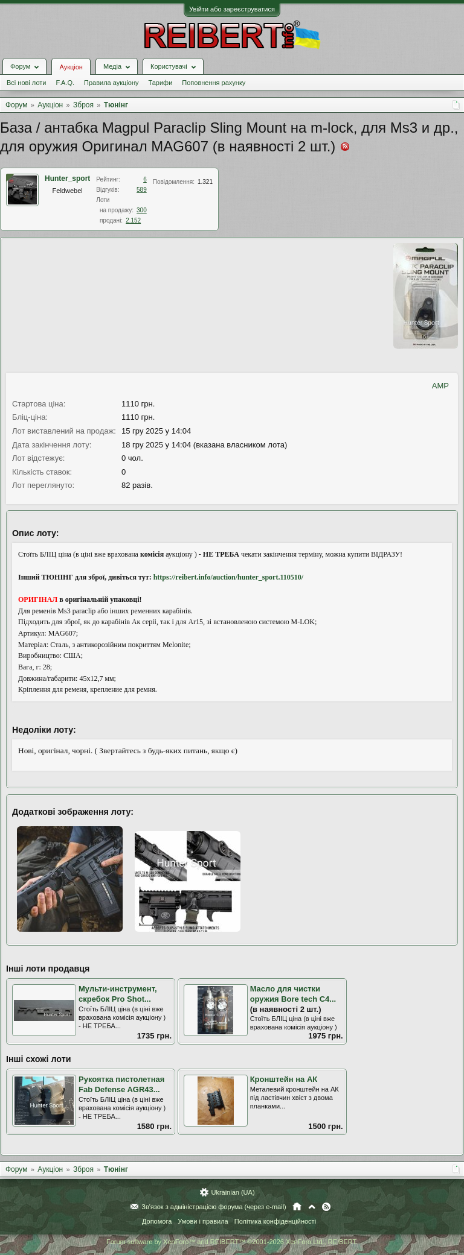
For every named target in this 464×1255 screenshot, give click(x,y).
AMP (440, 385)
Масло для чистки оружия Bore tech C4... (293, 994)
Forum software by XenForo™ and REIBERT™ (232, 1241)
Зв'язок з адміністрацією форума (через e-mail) (213, 1206)
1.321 (205, 182)
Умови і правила (203, 1221)
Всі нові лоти (26, 82)
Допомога (157, 1221)
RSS (326, 1207)
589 (142, 189)
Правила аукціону (111, 82)
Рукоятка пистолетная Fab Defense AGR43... (121, 1084)
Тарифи (161, 82)
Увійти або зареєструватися (232, 9)
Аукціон (70, 67)
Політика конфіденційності (275, 1221)
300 (142, 210)
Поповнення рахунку (213, 82)
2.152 (133, 220)
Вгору (312, 1207)
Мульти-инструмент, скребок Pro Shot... (118, 994)
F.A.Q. (65, 82)
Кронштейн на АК (284, 1079)
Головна (296, 1207)
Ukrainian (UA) (232, 1192)
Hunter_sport (67, 178)
